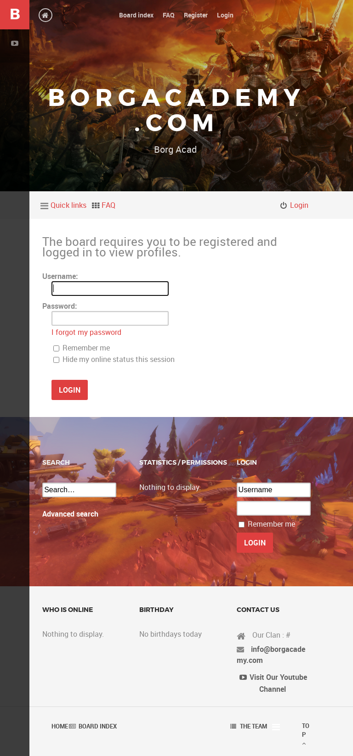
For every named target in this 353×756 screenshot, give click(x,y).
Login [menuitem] (299, 205)
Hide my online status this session (114, 359)
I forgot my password (86, 332)
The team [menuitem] (253, 726)
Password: (59, 306)
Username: (60, 276)
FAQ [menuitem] (108, 205)
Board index (98, 726)
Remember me (81, 348)
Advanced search (70, 514)
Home (59, 726)
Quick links (68, 205)
